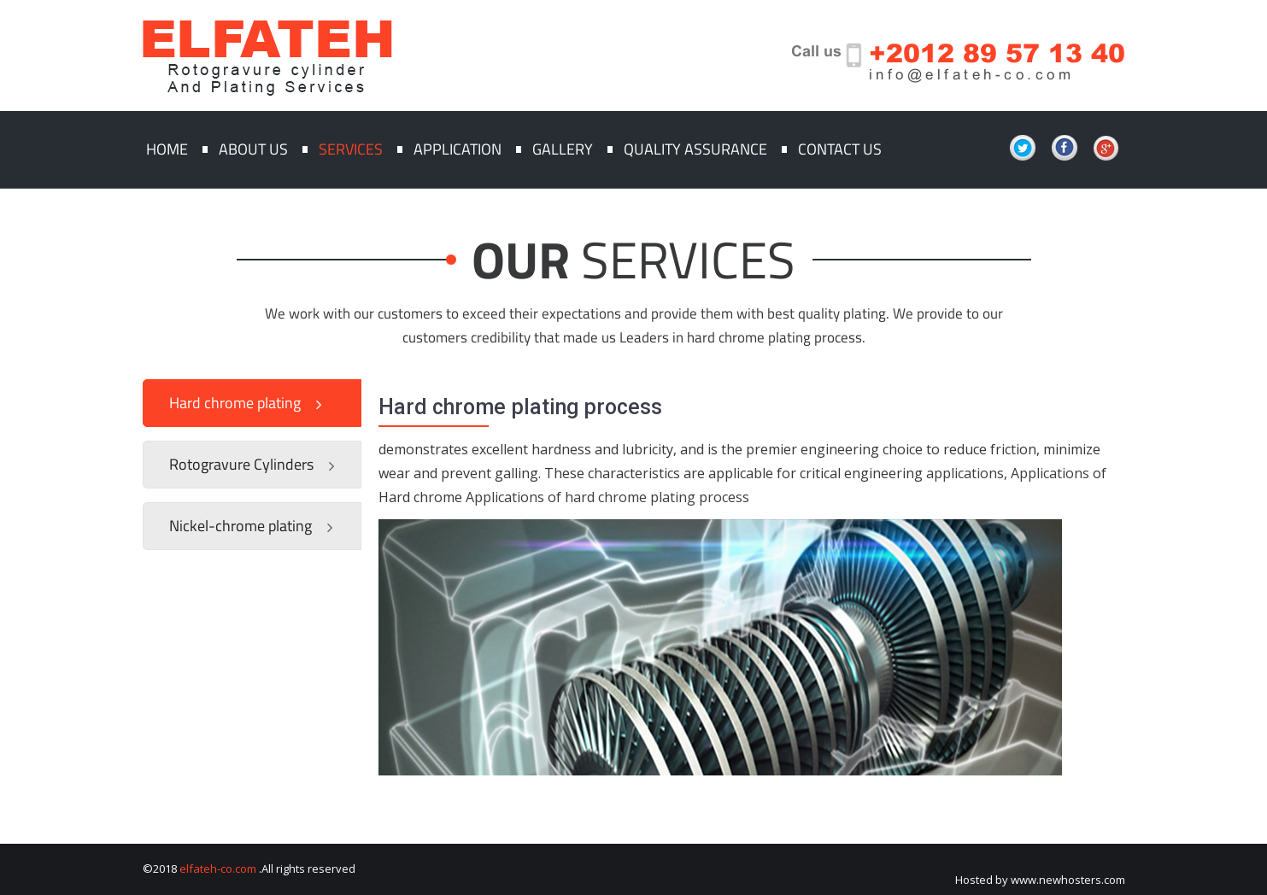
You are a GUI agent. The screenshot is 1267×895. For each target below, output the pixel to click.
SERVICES (688, 259)
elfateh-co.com (217, 868)
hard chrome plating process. (776, 337)
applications (965, 473)
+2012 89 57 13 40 (997, 52)
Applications (1050, 473)
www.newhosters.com (1068, 879)
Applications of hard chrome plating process (607, 497)
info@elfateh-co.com (972, 75)
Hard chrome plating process (520, 407)
